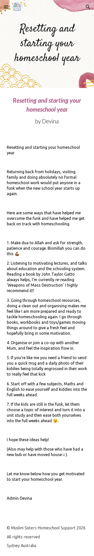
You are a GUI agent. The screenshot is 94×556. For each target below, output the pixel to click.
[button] (6, 7)
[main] (47, 44)
